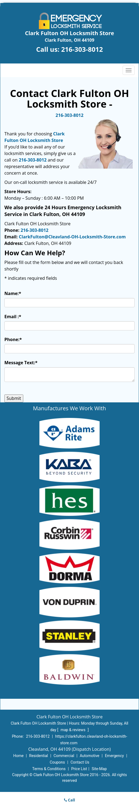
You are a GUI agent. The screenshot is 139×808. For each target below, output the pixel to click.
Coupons (57, 762)
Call (69, 800)
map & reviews (73, 730)
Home (18, 756)
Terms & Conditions (49, 769)
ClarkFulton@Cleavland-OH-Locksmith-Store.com (72, 237)
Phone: (13, 339)
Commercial (64, 756)
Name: (12, 293)
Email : (12, 317)
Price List (79, 769)
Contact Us (80, 762)
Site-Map (99, 769)
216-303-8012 (82, 49)
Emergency (114, 756)
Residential (38, 756)
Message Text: (20, 363)
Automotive (89, 756)
